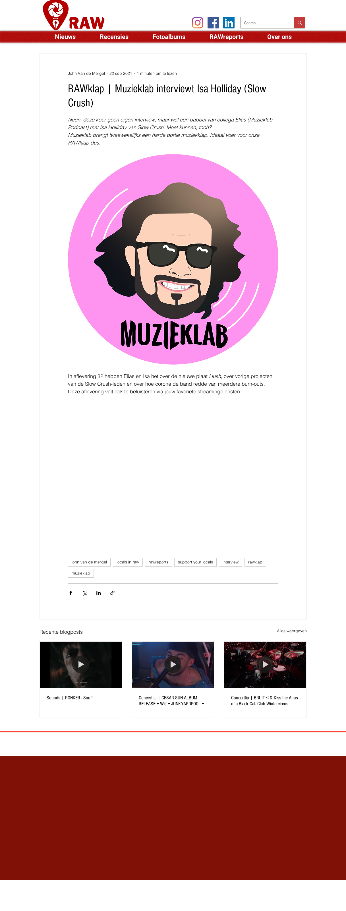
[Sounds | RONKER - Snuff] (81, 665)
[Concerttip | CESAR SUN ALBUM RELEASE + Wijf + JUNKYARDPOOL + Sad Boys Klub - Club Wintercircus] (173, 665)
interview (231, 562)
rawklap (255, 562)
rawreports (158, 562)
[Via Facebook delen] (70, 593)
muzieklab (81, 573)
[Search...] (263, 22)
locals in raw (128, 562)
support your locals (195, 562)
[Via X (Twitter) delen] (84, 593)
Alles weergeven (292, 630)
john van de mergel (89, 562)
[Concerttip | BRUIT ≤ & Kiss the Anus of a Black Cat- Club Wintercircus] (265, 665)
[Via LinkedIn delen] (98, 593)
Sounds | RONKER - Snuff (70, 698)
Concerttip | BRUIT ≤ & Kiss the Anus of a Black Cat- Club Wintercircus (264, 701)
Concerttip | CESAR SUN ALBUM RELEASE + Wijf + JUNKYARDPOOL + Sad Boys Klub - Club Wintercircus (171, 701)
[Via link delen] (112, 593)
